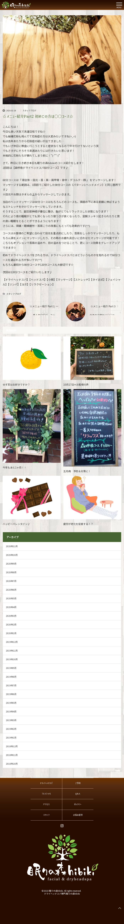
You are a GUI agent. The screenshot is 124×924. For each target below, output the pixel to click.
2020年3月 (11, 615)
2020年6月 (11, 589)
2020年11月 (12, 546)
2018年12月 (12, 746)
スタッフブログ (29, 110)
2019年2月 (11, 728)
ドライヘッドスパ (46, 783)
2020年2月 (11, 624)
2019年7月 (11, 685)
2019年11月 (12, 650)
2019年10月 (12, 659)
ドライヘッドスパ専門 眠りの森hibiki (62, 893)
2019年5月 (11, 702)
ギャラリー (77, 804)
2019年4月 (11, 711)
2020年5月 (11, 598)
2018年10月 (12, 763)
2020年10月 (12, 554)
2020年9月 (11, 563)
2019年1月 (11, 737)
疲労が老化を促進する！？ (78, 524)
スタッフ (46, 815)
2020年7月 (11, 580)
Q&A (77, 793)
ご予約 (78, 783)
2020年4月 (11, 607)
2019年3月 (11, 720)
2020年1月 (11, 633)
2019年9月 (11, 667)
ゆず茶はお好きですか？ (16, 384)
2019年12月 (12, 641)
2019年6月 (11, 694)
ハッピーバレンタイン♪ (16, 524)
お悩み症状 (78, 815)
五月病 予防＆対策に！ (77, 471)
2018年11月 (12, 754)
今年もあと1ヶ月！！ (15, 467)
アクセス (46, 804)
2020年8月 (11, 572)
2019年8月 (11, 676)
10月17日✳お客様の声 (76, 384)
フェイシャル (46, 793)
